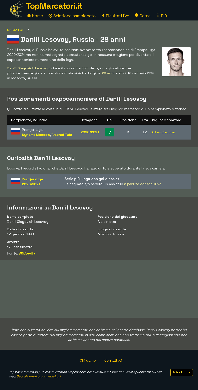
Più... (163, 15)
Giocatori (16, 30)
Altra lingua (181, 372)
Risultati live (115, 15)
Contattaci (113, 360)
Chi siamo (88, 360)
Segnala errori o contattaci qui (39, 376)
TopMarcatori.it (54, 6)
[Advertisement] (99, 289)
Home (35, 15)
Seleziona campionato (72, 15)
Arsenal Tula (61, 134)
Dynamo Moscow (36, 134)
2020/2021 (90, 132)
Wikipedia (27, 253)
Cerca (142, 15)
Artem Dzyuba (163, 132)
